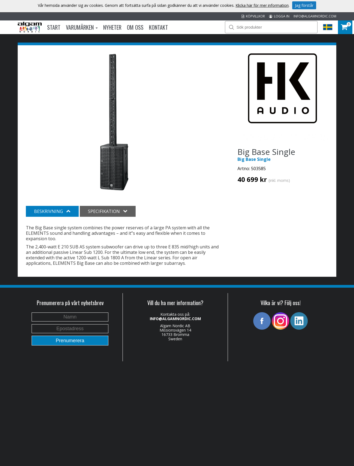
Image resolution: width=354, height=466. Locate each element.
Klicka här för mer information (262, 5)
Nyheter (112, 27)
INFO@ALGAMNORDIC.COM (315, 16)
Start (53, 27)
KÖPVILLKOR (253, 16)
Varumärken (82, 27)
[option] (114, 122)
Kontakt (158, 27)
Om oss (135, 27)
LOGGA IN (279, 16)
